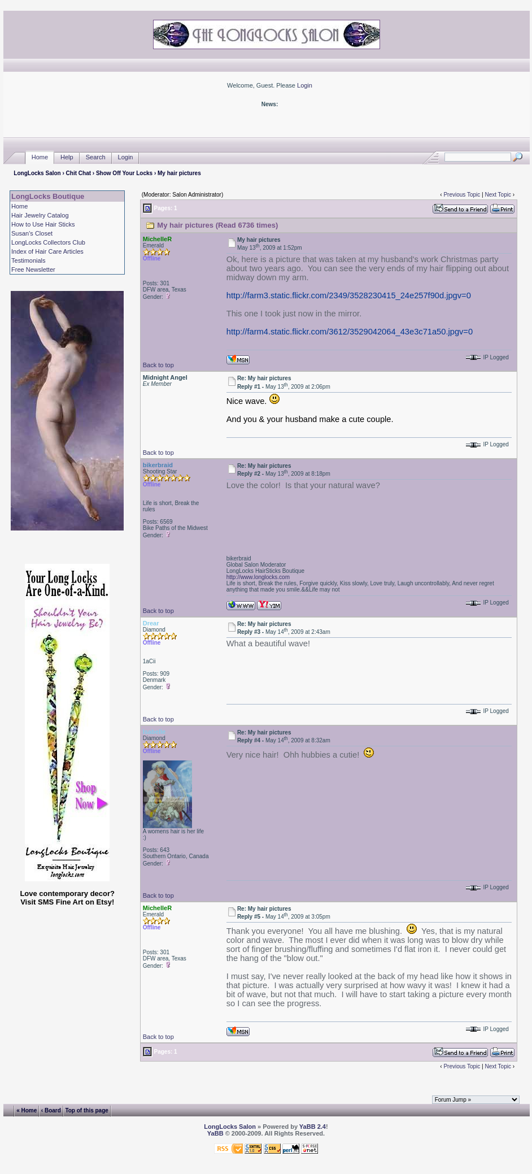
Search (95, 157)
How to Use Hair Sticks (43, 224)
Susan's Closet (32, 233)
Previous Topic (461, 195)
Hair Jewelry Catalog (39, 215)
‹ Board (51, 1110)
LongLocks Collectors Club (48, 242)
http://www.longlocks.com (258, 577)
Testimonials (28, 260)
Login (304, 85)
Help (67, 157)
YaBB (215, 1133)
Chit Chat (78, 173)
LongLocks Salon (37, 173)
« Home (26, 1110)
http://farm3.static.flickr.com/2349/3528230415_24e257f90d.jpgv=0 (348, 295)
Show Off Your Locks (124, 173)
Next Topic (498, 195)
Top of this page (86, 1110)
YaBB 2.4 (312, 1126)
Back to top (158, 365)
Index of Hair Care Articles (47, 251)
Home (40, 157)
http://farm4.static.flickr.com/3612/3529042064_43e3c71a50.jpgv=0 (349, 331)
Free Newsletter (33, 269)
